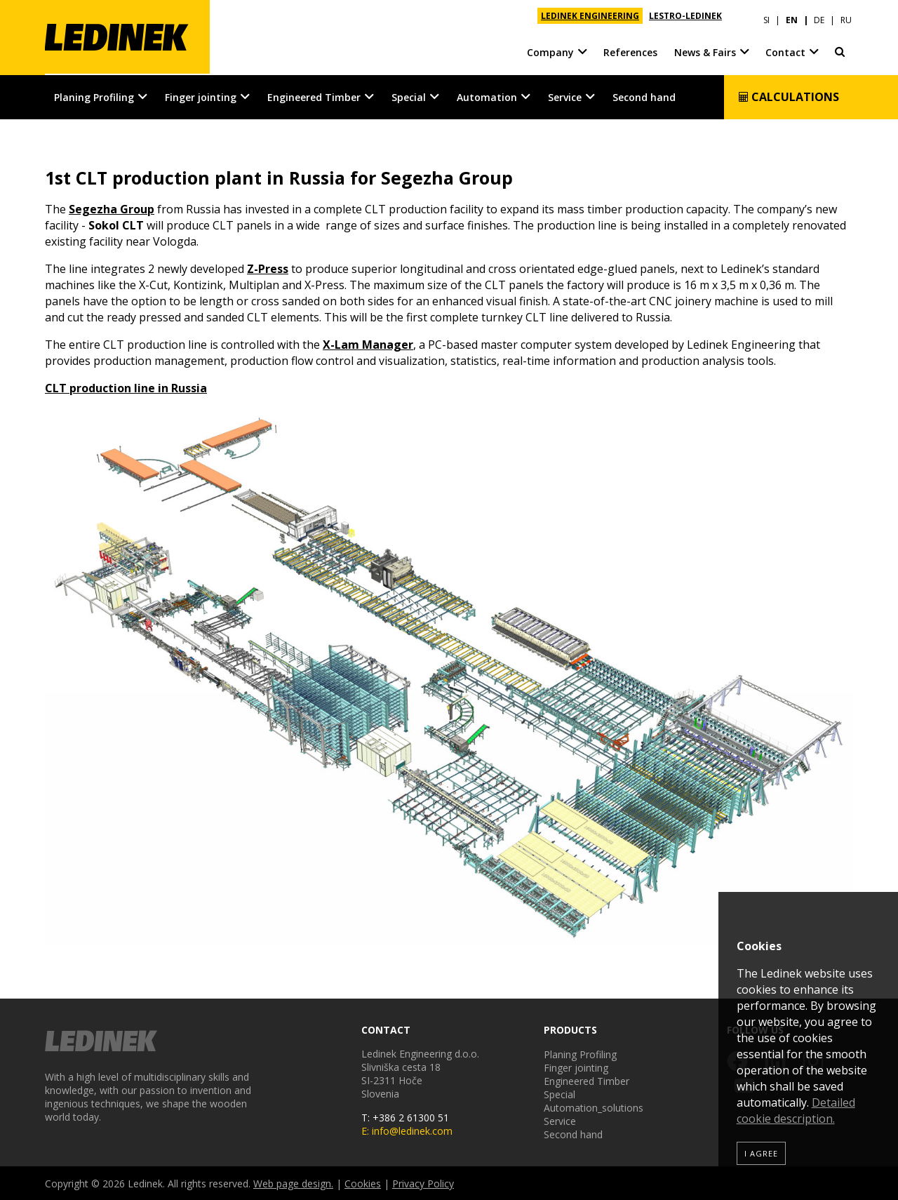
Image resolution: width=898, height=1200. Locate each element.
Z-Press (267, 268)
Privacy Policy (423, 1182)
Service (565, 95)
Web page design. (293, 1182)
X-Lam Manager (368, 344)
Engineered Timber (314, 95)
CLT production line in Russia (126, 387)
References (630, 48)
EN (792, 16)
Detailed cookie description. (796, 1110)
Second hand (644, 95)
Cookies (362, 1182)
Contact (785, 48)
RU (846, 16)
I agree (761, 1153)
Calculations (788, 95)
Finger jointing (200, 95)
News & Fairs (705, 48)
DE (819, 16)
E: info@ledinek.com (407, 1130)
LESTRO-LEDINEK (685, 16)
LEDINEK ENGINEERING (590, 16)
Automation (487, 95)
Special (408, 95)
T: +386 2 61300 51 (405, 1117)
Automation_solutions (593, 1107)
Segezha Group (111, 208)
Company (550, 48)
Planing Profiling (94, 95)
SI (766, 16)
